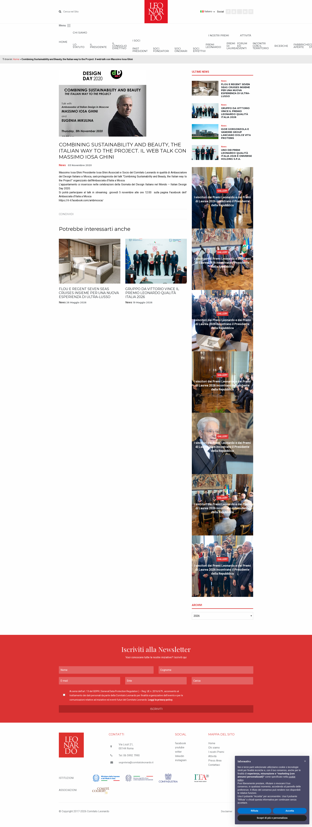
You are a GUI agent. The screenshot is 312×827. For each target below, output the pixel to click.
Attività (212, 760)
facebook (180, 747)
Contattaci (214, 769)
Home (63, 44)
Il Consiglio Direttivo (156, 48)
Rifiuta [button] (254, 810)
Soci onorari (254, 53)
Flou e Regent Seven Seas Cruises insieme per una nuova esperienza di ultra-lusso (89, 297)
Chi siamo (91, 33)
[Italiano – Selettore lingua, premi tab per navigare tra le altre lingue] (195, 11)
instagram (181, 764)
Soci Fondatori (222, 53)
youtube (179, 751)
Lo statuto (90, 49)
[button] (305, 761)
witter (178, 755)
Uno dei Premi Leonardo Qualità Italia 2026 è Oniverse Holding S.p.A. (236, 159)
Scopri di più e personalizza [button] (272, 818)
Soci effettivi (284, 53)
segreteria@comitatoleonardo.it (136, 766)
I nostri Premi (216, 756)
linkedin (179, 760)
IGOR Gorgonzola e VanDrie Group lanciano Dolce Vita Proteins (236, 138)
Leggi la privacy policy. (160, 704)
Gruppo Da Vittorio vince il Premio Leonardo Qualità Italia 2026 (152, 297)
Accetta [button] (290, 810)
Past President (189, 53)
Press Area (214, 764)
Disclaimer (224, 815)
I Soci (185, 42)
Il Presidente (123, 49)
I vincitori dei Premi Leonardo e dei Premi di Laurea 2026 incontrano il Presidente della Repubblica (222, 205)
